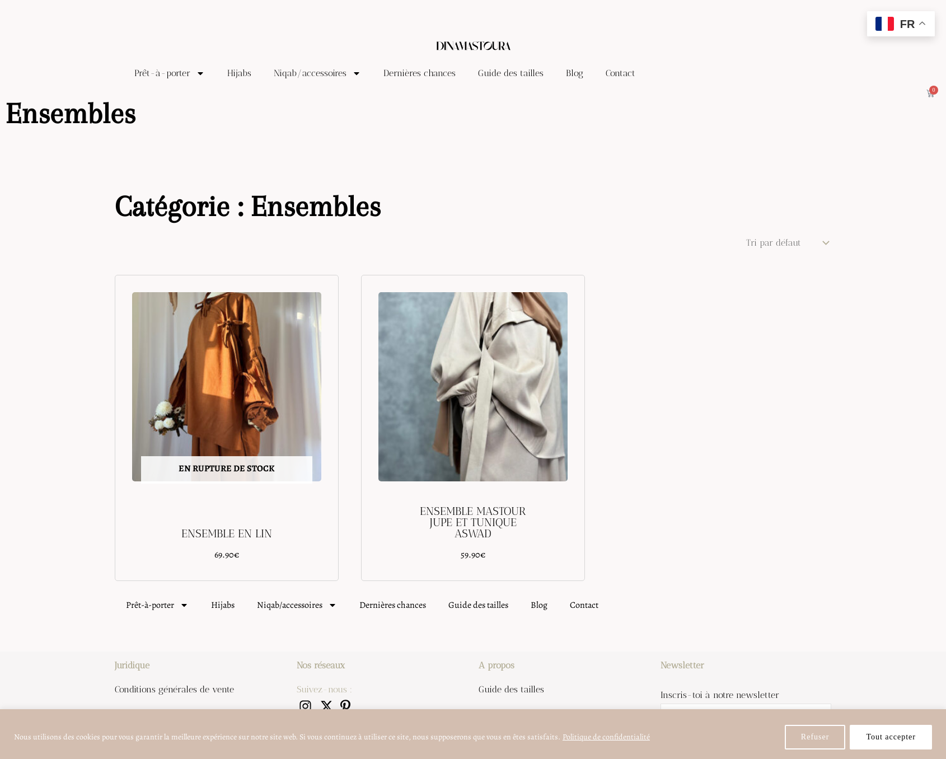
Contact (620, 73)
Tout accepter (891, 737)
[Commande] (786, 242)
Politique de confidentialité (606, 737)
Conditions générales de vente (174, 689)
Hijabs (239, 73)
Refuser (815, 737)
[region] (473, 734)
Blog (574, 73)
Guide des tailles (511, 73)
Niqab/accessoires (317, 73)
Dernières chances (419, 73)
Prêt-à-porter (169, 73)
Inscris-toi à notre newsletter (720, 695)
